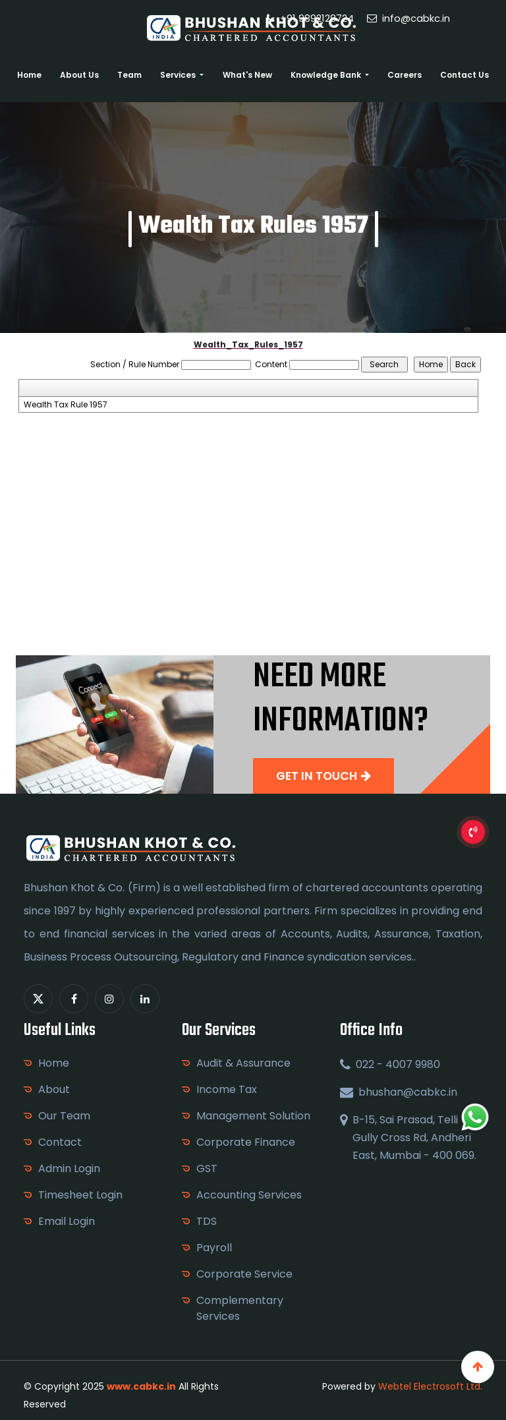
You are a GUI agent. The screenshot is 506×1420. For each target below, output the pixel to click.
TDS (206, 1221)
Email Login (66, 1221)
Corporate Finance (245, 1142)
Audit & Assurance (243, 1063)
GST (206, 1168)
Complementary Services (239, 1308)
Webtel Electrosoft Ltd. (430, 1386)
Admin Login (69, 1168)
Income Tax (226, 1089)
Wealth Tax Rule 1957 (65, 404)
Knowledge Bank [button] (327, 74)
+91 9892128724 (310, 18)
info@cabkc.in (408, 18)
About (54, 1089)
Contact (60, 1142)
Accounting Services (249, 1194)
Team (129, 74)
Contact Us (464, 74)
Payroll (214, 1247)
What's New (247, 74)
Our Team (64, 1115)
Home (29, 74)
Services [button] (179, 74)
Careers (404, 74)
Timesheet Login (80, 1194)
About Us (79, 74)
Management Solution (253, 1115)
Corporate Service (244, 1274)
